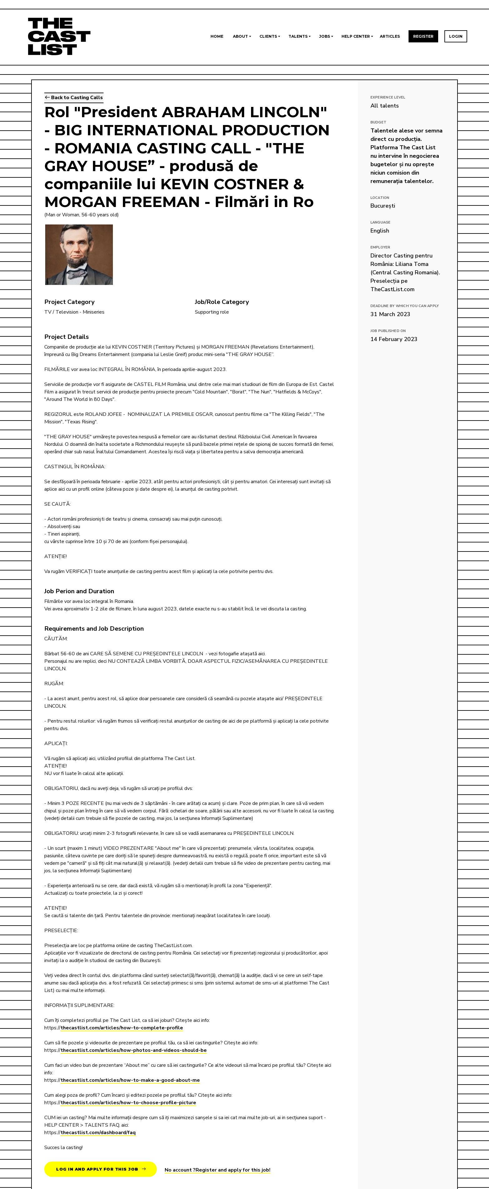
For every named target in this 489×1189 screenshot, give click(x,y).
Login (455, 36)
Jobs (324, 36)
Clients (268, 36)
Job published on (388, 331)
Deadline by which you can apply (404, 306)
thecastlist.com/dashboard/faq (98, 1133)
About (240, 36)
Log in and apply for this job (101, 1169)
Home (217, 36)
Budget (378, 122)
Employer (380, 247)
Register (423, 36)
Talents (297, 36)
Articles (390, 36)
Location (380, 197)
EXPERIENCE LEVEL (387, 97)
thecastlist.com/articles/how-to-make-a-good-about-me (130, 1080)
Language (380, 222)
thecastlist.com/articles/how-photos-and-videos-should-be (134, 1050)
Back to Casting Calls (74, 98)
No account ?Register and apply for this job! (217, 1170)
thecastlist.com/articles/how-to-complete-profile (122, 1028)
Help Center (355, 36)
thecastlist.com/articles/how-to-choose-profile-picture (128, 1103)
